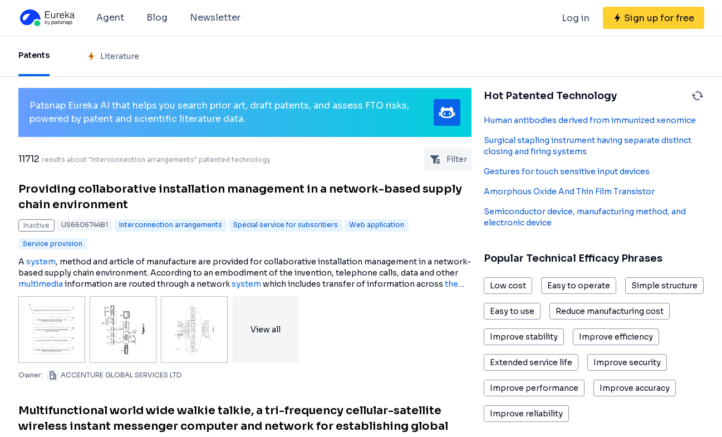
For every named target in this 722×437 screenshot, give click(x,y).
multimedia (40, 284)
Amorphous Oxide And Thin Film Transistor (569, 191)
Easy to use (512, 311)
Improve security (627, 362)
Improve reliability (526, 414)
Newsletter (215, 17)
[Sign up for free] (653, 18)
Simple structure (664, 286)
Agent (110, 17)
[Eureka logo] (46, 17)
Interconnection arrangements (170, 224)
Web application (376, 224)
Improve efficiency (616, 337)
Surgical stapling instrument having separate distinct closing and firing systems (587, 145)
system (41, 262)
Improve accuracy (635, 388)
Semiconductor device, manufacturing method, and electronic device (585, 217)
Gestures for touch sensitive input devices (567, 171)
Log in (576, 18)
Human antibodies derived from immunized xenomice (590, 120)
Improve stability (524, 337)
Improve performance (534, 388)
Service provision (52, 243)
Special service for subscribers (285, 224)
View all (266, 330)
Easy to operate (578, 286)
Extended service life (531, 362)
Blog (157, 17)
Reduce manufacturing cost (610, 311)
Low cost (508, 286)
